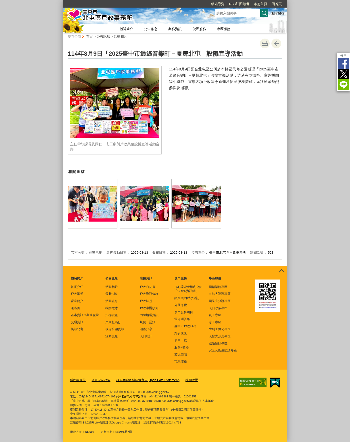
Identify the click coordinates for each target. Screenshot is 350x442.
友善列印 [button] (265, 43)
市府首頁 (260, 4)
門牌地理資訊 (149, 315)
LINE (343, 84)
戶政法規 (146, 301)
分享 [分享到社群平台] (343, 55)
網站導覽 (218, 4)
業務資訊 (175, 29)
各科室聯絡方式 (127, 395)
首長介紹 (77, 287)
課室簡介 (77, 301)
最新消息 (111, 294)
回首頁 (277, 4)
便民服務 (199, 29)
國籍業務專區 (218, 287)
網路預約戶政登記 (186, 298)
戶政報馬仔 (113, 322)
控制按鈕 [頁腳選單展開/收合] (282, 271)
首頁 (89, 36)
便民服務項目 (183, 312)
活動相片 (120, 36)
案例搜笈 (180, 333)
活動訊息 (111, 301)
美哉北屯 (77, 329)
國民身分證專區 (220, 301)
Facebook (343, 63)
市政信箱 (180, 361)
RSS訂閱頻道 (239, 4)
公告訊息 (150, 29)
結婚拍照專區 (218, 343)
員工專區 (215, 315)
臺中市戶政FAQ (185, 326)
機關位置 (184, 379)
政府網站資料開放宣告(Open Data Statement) (143, 379)
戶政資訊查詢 (149, 294)
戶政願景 (77, 294)
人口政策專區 (218, 308)
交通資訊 (77, 322)
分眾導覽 (180, 305)
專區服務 (223, 29)
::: (61, 2)
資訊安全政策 (99, 379)
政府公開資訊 (114, 329)
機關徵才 (111, 308)
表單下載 (180, 340)
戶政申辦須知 (149, 308)
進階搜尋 (277, 13)
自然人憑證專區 (220, 294)
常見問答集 (182, 319)
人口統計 (146, 336)
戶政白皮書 (147, 287)
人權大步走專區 (220, 336)
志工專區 (215, 322)
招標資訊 (111, 315)
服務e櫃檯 (181, 347)
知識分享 (146, 329)
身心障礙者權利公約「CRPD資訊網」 (188, 289)
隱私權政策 (77, 379)
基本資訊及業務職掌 (85, 315)
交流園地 (180, 354)
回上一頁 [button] (276, 43)
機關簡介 (126, 29)
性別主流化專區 (220, 329)
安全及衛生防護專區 (223, 350)
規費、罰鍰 (147, 322)
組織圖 (75, 308)
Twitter (343, 74)
